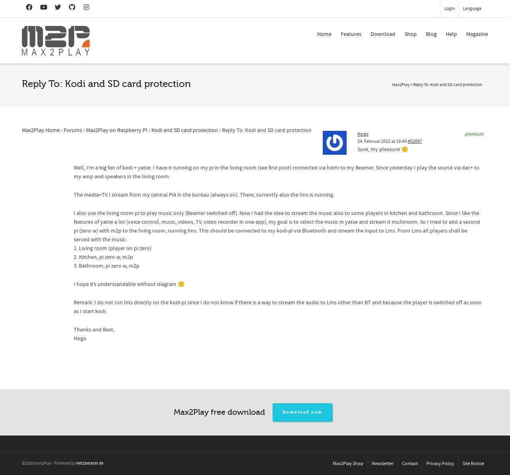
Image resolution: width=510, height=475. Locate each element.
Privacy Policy (440, 464)
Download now (302, 412)
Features (351, 34)
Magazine (477, 34)
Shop (410, 34)
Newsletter (383, 464)
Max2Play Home (41, 130)
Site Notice (473, 464)
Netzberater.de (89, 463)
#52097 (415, 141)
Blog (431, 34)
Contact (410, 464)
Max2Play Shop (348, 464)
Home (324, 34)
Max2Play (401, 85)
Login (449, 9)
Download (383, 34)
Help (451, 34)
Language (472, 9)
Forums (73, 130)
